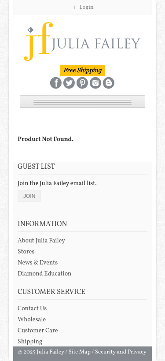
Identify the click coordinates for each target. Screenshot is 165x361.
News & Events (38, 263)
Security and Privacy (121, 352)
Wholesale (32, 320)
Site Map (80, 352)
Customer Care (38, 331)
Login (86, 7)
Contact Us (32, 309)
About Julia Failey (41, 241)
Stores (26, 252)
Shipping (30, 342)
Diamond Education (44, 274)
